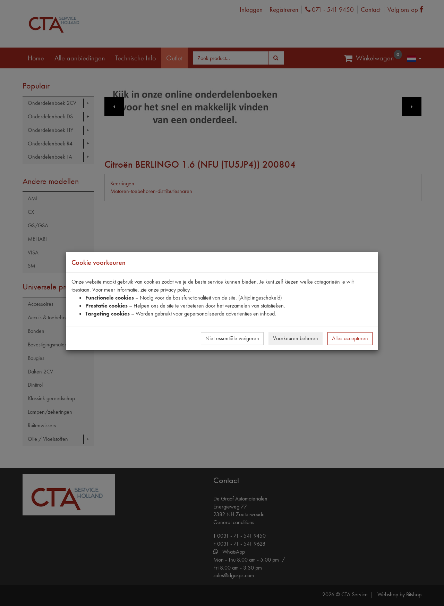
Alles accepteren (350, 338)
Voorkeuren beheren (295, 338)
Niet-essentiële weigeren (232, 338)
